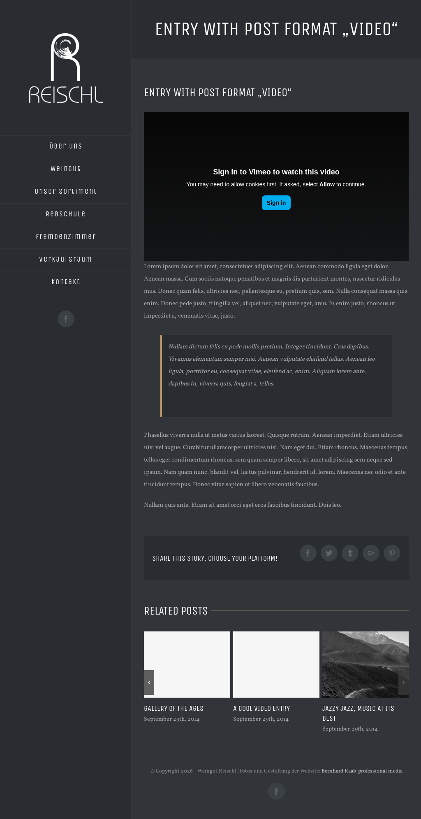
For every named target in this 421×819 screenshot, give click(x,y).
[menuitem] (66, 146)
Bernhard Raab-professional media (362, 771)
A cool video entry (261, 708)
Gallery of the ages (174, 708)
